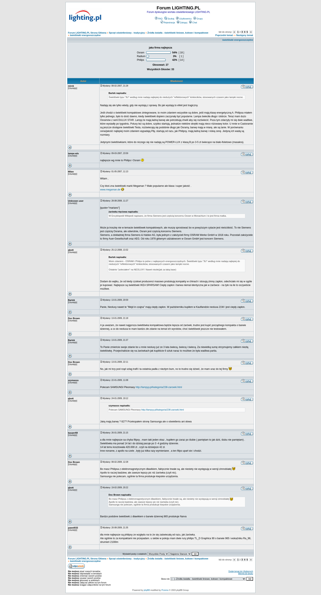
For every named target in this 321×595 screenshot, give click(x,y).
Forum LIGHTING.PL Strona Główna (87, 32)
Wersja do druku (245, 574)
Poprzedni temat (224, 35)
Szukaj (169, 18)
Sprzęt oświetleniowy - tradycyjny (127, 32)
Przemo (165, 590)
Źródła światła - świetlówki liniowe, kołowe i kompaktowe (177, 32)
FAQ (159, 18)
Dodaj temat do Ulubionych (240, 571)
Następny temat (244, 35)
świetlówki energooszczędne (85, 35)
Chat (193, 22)
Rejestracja (168, 22)
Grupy (198, 18)
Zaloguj (182, 22)
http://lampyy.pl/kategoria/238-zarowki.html (159, 387)
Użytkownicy (184, 18)
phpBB (147, 590)
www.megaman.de (110, 189)
